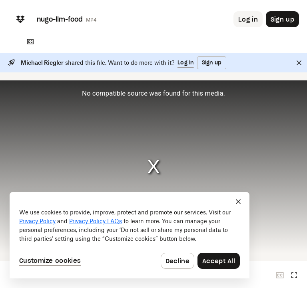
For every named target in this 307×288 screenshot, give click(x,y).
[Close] (299, 62)
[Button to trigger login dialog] (248, 19)
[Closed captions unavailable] (279, 275)
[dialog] (129, 235)
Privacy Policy (37, 221)
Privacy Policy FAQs (95, 221)
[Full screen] (294, 275)
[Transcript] (30, 41)
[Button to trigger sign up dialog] (282, 19)
